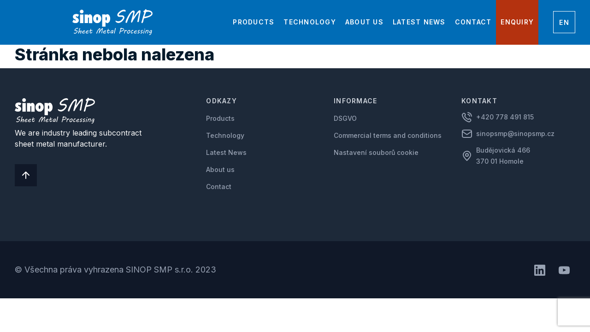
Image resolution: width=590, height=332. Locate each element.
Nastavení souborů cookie (376, 152)
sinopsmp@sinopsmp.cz (515, 133)
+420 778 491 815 (505, 117)
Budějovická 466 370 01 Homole (504, 155)
